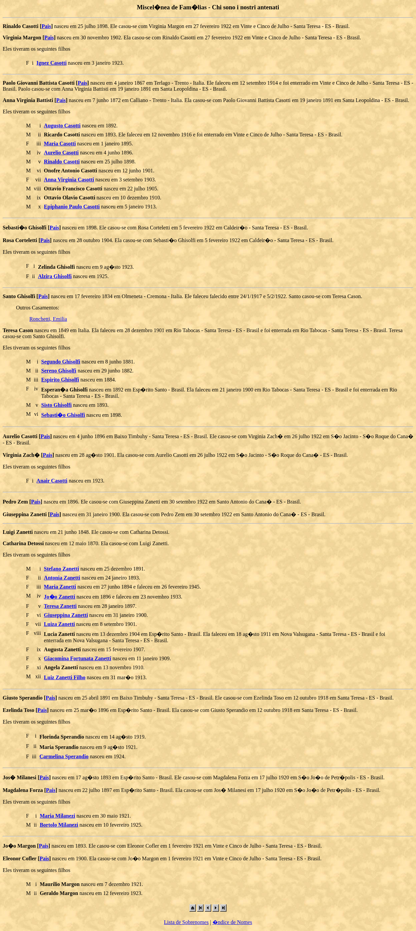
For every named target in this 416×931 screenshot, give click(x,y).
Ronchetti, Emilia (48, 319)
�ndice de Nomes (232, 922)
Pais (46, 26)
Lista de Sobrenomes (186, 922)
